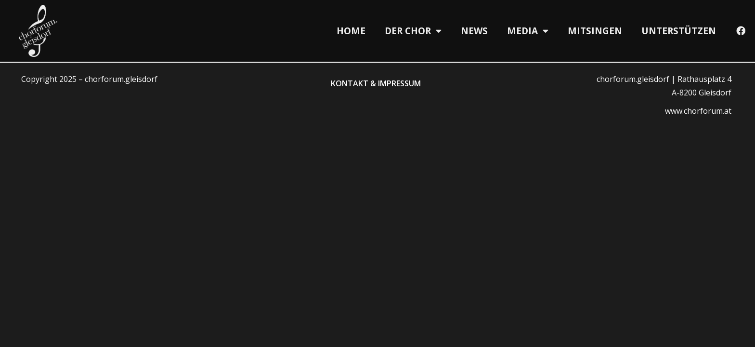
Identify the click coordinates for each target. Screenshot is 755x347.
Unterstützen (678, 31)
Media (527, 31)
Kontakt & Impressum (376, 83)
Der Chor (413, 31)
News (474, 31)
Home (351, 31)
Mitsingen (595, 31)
